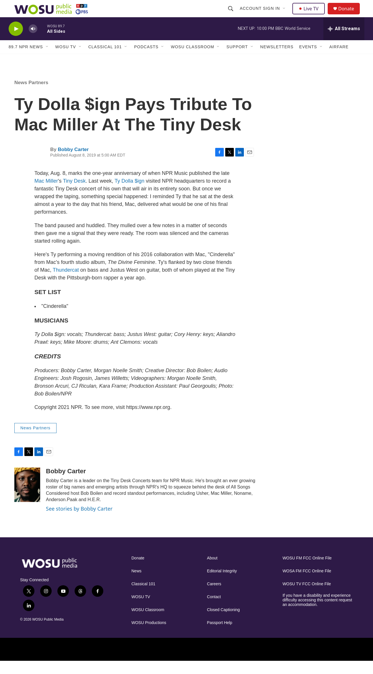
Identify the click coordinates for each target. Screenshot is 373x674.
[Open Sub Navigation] (285, 15)
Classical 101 (105, 59)
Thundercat (66, 283)
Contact (214, 610)
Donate (350, 15)
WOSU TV (65, 59)
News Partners (31, 95)
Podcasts (146, 59)
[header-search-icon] (231, 15)
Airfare (339, 59)
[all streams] (343, 41)
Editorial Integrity (222, 584)
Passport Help (219, 636)
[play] (15, 41)
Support (237, 59)
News (136, 584)
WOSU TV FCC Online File (307, 597)
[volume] (33, 41)
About (212, 571)
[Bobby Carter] (27, 497)
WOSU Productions (148, 636)
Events (308, 59)
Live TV (310, 14)
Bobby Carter (73, 162)
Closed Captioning (223, 623)
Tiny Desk (74, 194)
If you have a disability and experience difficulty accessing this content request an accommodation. (317, 613)
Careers (214, 597)
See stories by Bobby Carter (79, 521)
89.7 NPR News (26, 59)
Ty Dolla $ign (129, 194)
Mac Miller (46, 194)
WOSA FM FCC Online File (307, 584)
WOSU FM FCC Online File (307, 571)
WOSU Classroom (192, 59)
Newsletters (277, 59)
